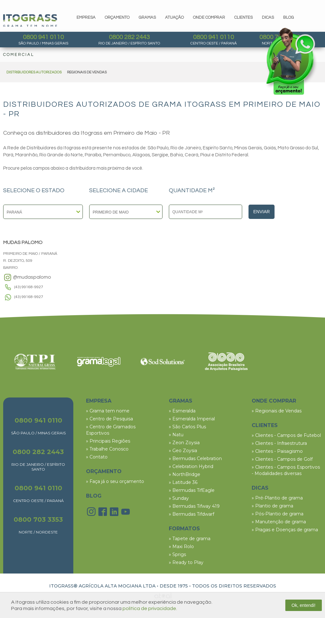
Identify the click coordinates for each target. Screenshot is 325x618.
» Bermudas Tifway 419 (194, 506)
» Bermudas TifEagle (192, 490)
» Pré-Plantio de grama (277, 498)
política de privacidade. (150, 608)
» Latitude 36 (183, 482)
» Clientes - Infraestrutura (279, 443)
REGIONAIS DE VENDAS (87, 72)
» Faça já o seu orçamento (115, 481)
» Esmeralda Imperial (192, 419)
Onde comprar (209, 17)
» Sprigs (177, 554)
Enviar (261, 211)
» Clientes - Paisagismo (277, 451)
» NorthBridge (184, 474)
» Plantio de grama (272, 506)
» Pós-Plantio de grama (277, 514)
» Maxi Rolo (181, 546)
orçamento (117, 17)
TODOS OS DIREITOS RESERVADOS (234, 586)
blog (288, 17)
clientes (243, 17)
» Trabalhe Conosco (107, 449)
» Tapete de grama (189, 538)
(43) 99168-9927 (28, 287)
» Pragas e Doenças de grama (285, 530)
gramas (147, 17)
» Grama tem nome (107, 411)
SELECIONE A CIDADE (118, 191)
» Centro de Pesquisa (109, 419)
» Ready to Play (186, 562)
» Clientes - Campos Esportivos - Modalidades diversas (286, 470)
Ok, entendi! (304, 605)
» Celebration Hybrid (191, 466)
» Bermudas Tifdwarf (191, 514)
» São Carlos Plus (187, 427)
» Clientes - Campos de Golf (282, 459)
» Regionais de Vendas (277, 411)
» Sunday (179, 498)
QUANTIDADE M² (192, 191)
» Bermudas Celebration (195, 458)
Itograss (30, 20)
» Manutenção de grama (279, 522)
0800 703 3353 (38, 519)
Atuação (174, 17)
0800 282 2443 (129, 37)
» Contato (97, 457)
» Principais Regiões (108, 441)
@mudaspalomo (27, 277)
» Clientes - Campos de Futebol (286, 435)
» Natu (176, 435)
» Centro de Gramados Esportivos (111, 430)
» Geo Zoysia (183, 450)
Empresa (86, 17)
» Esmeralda (182, 411)
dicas (268, 17)
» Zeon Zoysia (184, 442)
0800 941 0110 (43, 37)
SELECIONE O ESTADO (33, 191)
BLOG (94, 496)
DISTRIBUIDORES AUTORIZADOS (34, 72)
